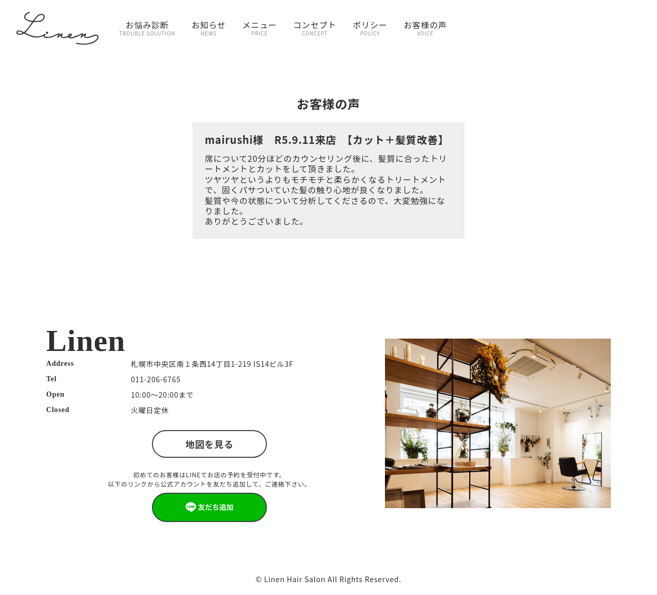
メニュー (259, 27)
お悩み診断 (147, 27)
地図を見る (209, 444)
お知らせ (208, 27)
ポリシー (370, 27)
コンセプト (314, 27)
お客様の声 (425, 27)
